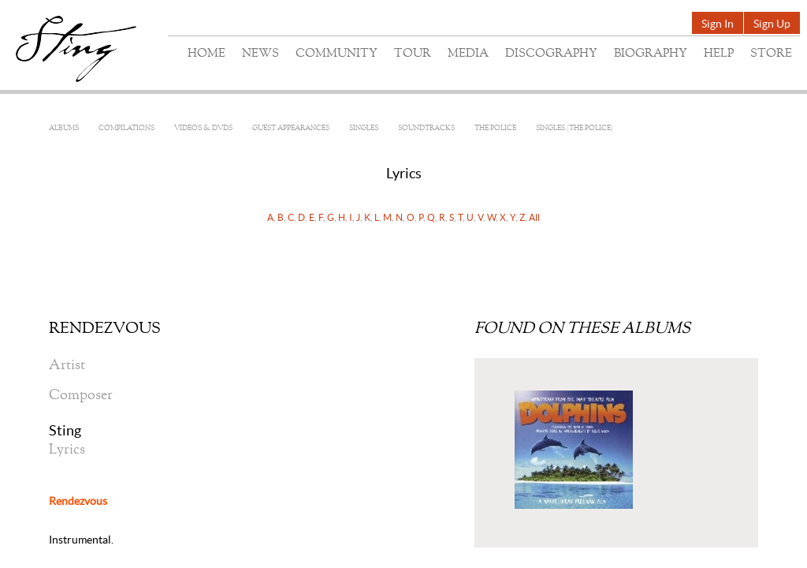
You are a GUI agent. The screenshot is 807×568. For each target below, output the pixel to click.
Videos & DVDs (203, 128)
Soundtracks (426, 128)
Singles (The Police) (574, 128)
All (534, 217)
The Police (495, 128)
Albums (64, 128)
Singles (363, 128)
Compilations (126, 128)
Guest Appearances (290, 128)
